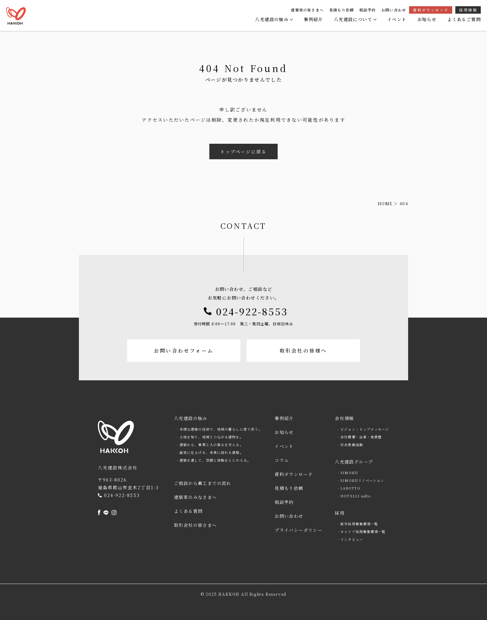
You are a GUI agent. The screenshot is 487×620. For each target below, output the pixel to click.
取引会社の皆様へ (304, 369)
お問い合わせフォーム (183, 369)
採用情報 (468, 9)
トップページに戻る (243, 151)
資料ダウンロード (430, 9)
